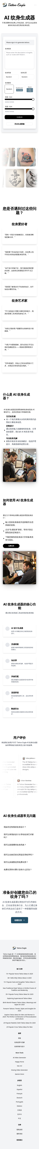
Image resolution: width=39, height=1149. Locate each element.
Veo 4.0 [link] (19, 1053)
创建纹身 (19, 908)
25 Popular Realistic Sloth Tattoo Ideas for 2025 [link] (19, 1010)
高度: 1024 (8, 94)
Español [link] (19, 1077)
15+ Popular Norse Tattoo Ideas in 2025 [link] (19, 961)
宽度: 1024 (8, 85)
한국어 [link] (19, 1102)
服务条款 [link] (19, 1121)
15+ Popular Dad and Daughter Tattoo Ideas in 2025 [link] (19, 971)
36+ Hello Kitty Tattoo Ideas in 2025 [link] (19, 965)
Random (9, 64)
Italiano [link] (19, 1094)
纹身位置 (24, 60)
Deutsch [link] (19, 1085)
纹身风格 (8, 60)
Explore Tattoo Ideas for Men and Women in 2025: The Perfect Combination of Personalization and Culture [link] (19, 1004)
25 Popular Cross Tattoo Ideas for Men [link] (19, 1015)
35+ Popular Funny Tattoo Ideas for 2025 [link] (19, 982)
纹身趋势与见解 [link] (19, 1030)
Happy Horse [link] (19, 1049)
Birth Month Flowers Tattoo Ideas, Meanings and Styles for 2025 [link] (19, 991)
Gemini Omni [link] (19, 1062)
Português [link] (19, 1089)
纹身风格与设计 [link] (19, 1034)
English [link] (19, 1073)
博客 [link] (19, 1026)
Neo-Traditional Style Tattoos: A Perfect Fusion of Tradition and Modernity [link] (19, 977)
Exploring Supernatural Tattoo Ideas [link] (19, 986)
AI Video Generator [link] (19, 1045)
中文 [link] (19, 1106)
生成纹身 (19, 105)
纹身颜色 (8, 70)
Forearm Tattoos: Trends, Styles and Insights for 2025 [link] (19, 997)
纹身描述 (8, 49)
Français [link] (19, 1081)
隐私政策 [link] (19, 1117)
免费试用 (11, 533)
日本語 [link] (19, 1098)
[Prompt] (19, 54)
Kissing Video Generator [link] (19, 1058)
